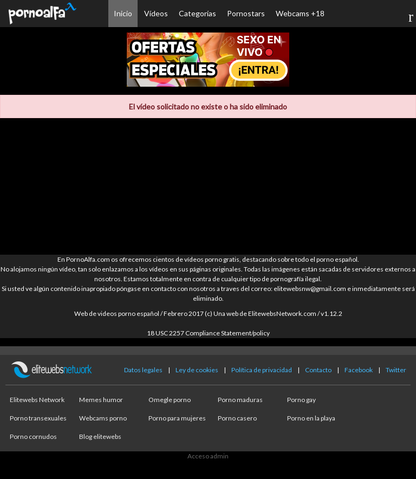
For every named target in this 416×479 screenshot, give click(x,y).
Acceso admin (208, 456)
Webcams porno (103, 418)
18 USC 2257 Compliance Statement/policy (208, 333)
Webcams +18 (300, 13)
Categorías (197, 13)
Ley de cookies (197, 370)
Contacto (318, 370)
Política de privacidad (261, 370)
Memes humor (101, 400)
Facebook (358, 370)
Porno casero (237, 418)
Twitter (396, 370)
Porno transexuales (38, 418)
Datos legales (143, 370)
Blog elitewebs (100, 436)
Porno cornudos (33, 436)
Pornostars (246, 13)
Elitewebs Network (37, 400)
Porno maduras (240, 400)
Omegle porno (169, 400)
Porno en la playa (311, 418)
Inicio (123, 13)
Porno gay (301, 400)
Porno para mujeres (177, 418)
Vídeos (156, 13)
